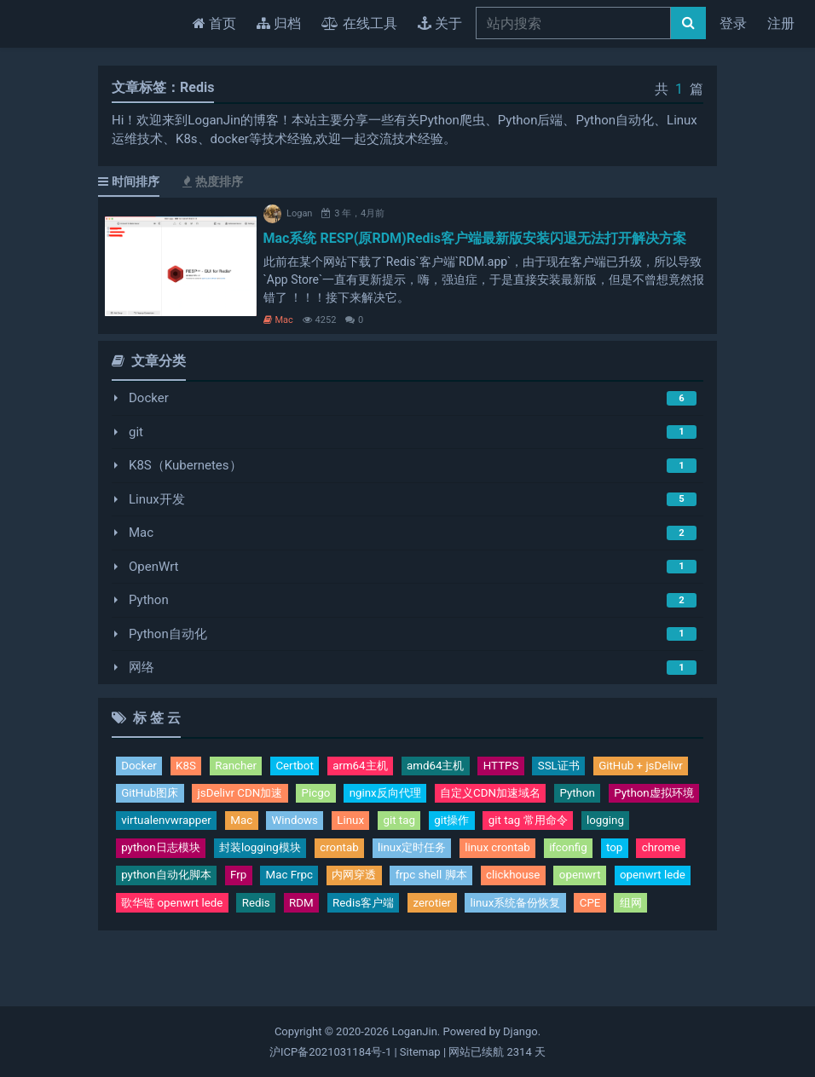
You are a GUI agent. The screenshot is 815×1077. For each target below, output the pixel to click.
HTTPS (536, 767)
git (136, 432)
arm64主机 (381, 767)
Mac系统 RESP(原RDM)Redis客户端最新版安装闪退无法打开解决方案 (475, 238)
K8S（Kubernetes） (185, 465)
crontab (649, 855)
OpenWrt (154, 566)
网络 (141, 667)
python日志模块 (450, 855)
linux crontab (255, 884)
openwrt (395, 914)
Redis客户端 (253, 944)
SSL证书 (598, 767)
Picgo (450, 795)
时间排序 (128, 181)
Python (149, 600)
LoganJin (413, 1031)
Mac (278, 319)
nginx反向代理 (527, 795)
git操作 (196, 855)
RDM (185, 944)
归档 (279, 23)
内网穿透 (146, 914)
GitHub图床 (266, 795)
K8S (191, 767)
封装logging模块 (561, 855)
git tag (139, 855)
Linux (675, 825)
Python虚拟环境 (360, 825)
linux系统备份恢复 (420, 944)
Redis (137, 944)
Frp (603, 884)
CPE (504, 944)
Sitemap (420, 1051)
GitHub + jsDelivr (168, 795)
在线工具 (359, 23)
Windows (615, 825)
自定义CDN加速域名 (178, 825)
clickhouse (322, 914)
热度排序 (212, 181)
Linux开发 (157, 499)
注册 (781, 23)
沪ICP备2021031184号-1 (330, 1051)
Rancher (245, 767)
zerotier (329, 944)
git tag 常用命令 (280, 855)
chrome (432, 884)
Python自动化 (168, 634)
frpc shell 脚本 (232, 914)
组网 (547, 944)
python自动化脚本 (523, 884)
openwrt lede (474, 914)
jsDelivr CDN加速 (367, 795)
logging (365, 855)
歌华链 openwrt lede (587, 914)
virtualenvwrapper (475, 825)
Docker (149, 398)
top (382, 884)
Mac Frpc (658, 884)
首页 (218, 22)
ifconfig (331, 884)
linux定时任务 (160, 884)
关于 (440, 23)
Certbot (309, 767)
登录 (733, 23)
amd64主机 (464, 767)
